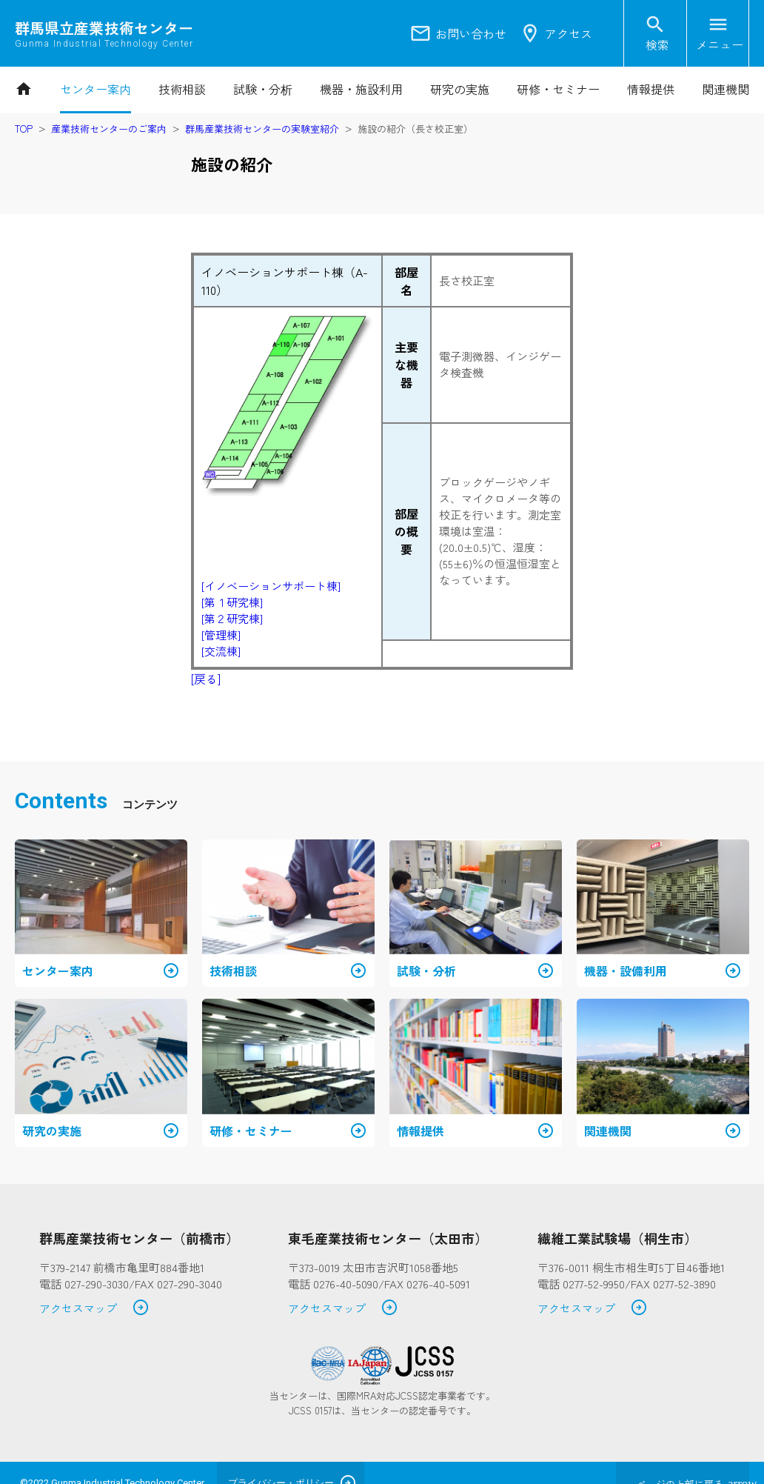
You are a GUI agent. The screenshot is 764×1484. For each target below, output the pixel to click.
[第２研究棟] (232, 618)
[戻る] (206, 679)
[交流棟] (221, 651)
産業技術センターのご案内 (109, 129)
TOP (24, 129)
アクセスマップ (94, 1308)
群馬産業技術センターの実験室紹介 (262, 129)
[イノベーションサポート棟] (271, 585)
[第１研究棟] (232, 602)
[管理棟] (221, 634)
